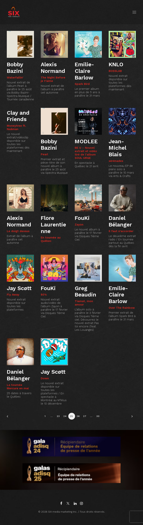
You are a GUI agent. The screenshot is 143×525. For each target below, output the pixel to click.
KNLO (116, 64)
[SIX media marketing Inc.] (14, 12)
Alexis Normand (53, 67)
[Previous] (12, 417)
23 (58, 416)
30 (98, 416)
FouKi (82, 218)
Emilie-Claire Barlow (84, 71)
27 (84, 416)
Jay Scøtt (19, 288)
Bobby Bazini (15, 67)
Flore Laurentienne (53, 224)
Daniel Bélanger (120, 221)
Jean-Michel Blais (117, 148)
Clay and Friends (18, 116)
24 (65, 416)
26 (78, 416)
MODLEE (86, 141)
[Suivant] (131, 417)
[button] (134, 12)
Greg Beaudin (85, 291)
